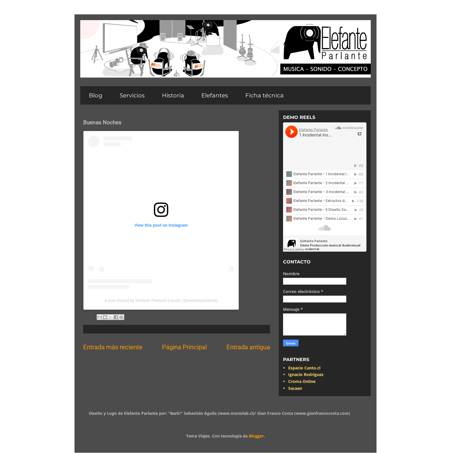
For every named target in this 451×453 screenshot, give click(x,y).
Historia (173, 95)
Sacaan (295, 388)
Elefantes (214, 95)
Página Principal (184, 347)
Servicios (132, 95)
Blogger (256, 436)
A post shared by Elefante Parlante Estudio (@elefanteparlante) (161, 300)
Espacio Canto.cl (304, 368)
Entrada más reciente (112, 347)
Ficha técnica (264, 95)
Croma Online (302, 381)
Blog (95, 95)
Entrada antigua (248, 347)
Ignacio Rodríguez (306, 374)
